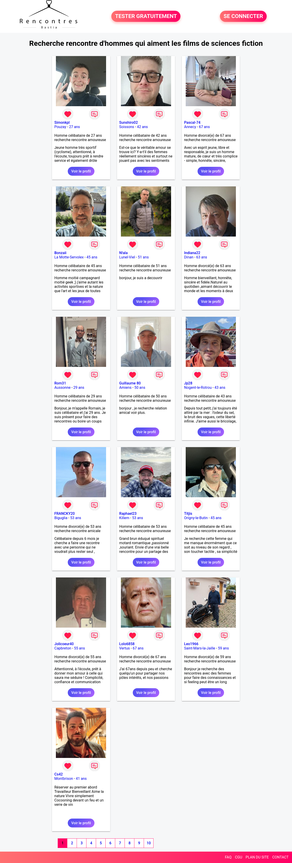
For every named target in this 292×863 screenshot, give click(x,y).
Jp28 (188, 383)
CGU (238, 857)
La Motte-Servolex (68, 257)
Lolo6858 (127, 644)
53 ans (75, 518)
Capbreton (62, 648)
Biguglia (60, 518)
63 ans (201, 257)
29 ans (78, 387)
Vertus (124, 648)
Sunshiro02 (128, 122)
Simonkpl (62, 122)
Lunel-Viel (127, 257)
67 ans (204, 127)
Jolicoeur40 (64, 644)
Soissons (126, 127)
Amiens (125, 387)
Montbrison (63, 778)
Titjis (188, 513)
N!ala (123, 253)
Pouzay (60, 127)
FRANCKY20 (64, 513)
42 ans (142, 127)
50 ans (139, 387)
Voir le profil (81, 171)
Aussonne (62, 387)
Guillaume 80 (130, 383)
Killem (124, 518)
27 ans (74, 127)
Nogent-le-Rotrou (198, 387)
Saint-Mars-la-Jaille (199, 648)
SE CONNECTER (243, 16)
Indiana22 (192, 253)
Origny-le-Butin (196, 518)
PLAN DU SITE (257, 857)
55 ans (79, 648)
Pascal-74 (192, 122)
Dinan (188, 257)
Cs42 (58, 774)
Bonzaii (60, 253)
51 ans (143, 257)
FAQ (228, 857)
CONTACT (280, 857)
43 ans (219, 387)
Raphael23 (128, 513)
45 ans (91, 257)
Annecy (190, 127)
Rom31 (60, 383)
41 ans (81, 778)
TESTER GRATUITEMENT (146, 16)
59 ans (223, 648)
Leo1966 (191, 644)
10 (149, 843)
